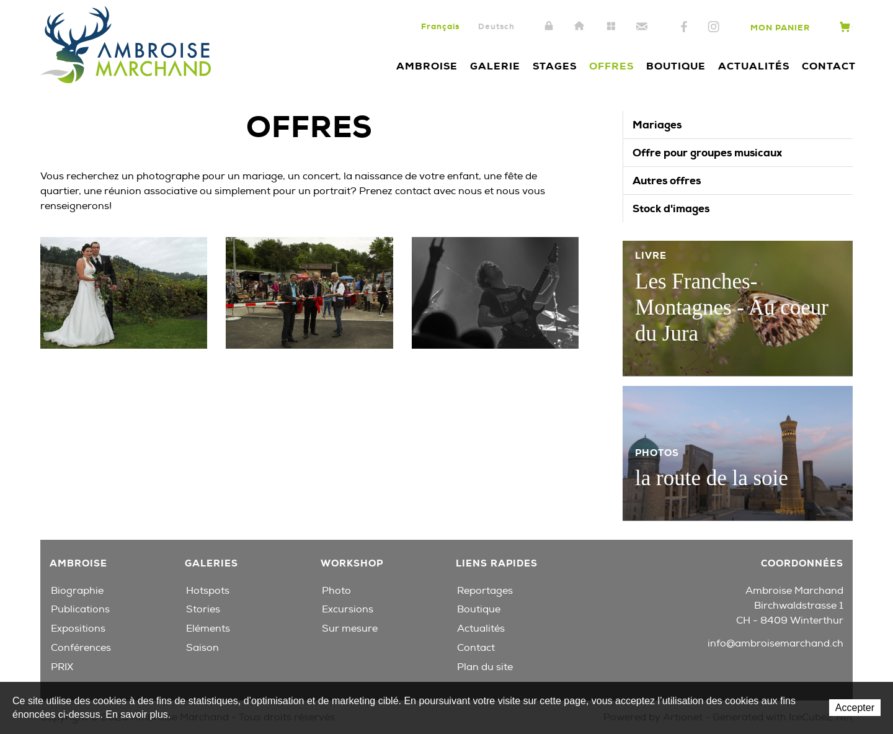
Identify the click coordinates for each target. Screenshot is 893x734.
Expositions (78, 628)
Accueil (580, 26)
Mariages (657, 125)
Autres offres (667, 180)
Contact (642, 26)
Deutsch (496, 26)
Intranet (549, 26)
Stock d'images (671, 208)
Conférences (81, 648)
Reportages (485, 590)
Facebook (684, 27)
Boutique (676, 66)
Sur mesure (350, 628)
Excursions (347, 609)
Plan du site (611, 26)
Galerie (495, 66)
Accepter (854, 707)
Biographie (77, 590)
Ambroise (427, 66)
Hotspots (207, 590)
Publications (80, 609)
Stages (555, 66)
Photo (336, 590)
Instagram (713, 27)
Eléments (208, 628)
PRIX (62, 667)
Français (440, 26)
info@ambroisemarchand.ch (775, 643)
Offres (611, 66)
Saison (202, 648)
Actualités (753, 66)
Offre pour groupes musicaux (707, 152)
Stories (203, 609)
